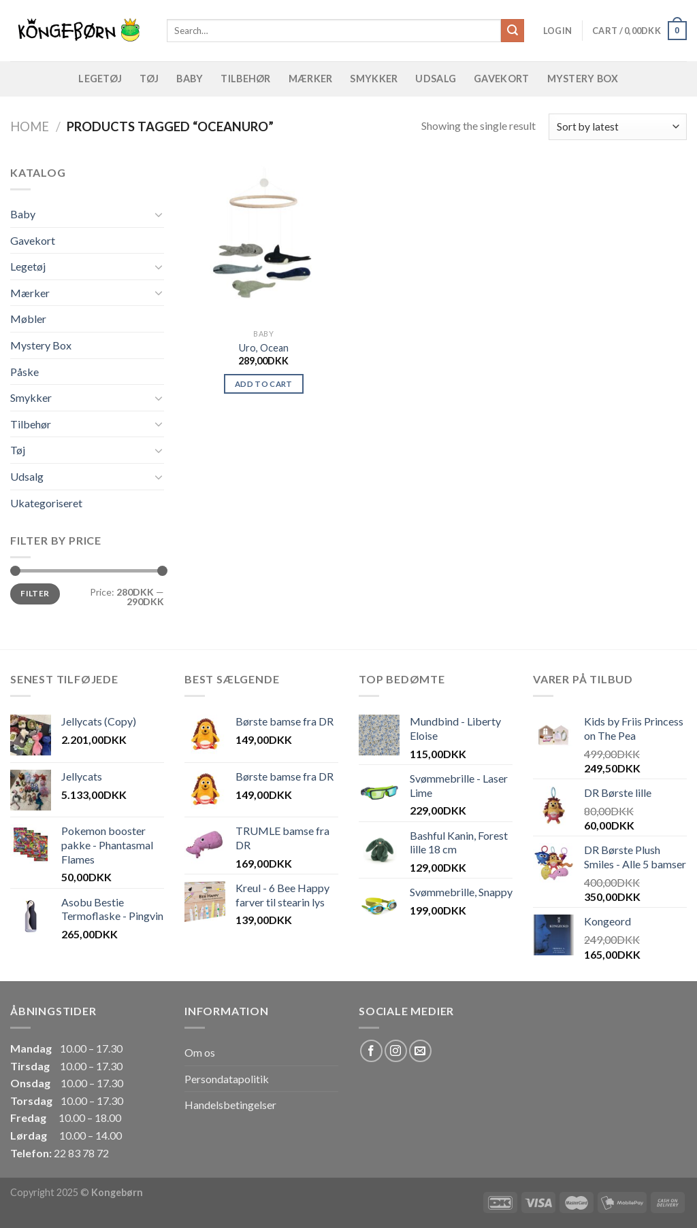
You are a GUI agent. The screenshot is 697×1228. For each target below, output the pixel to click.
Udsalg (435, 78)
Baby (189, 78)
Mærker (311, 78)
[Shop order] (618, 127)
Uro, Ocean (264, 348)
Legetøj (100, 78)
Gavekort (501, 78)
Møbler (28, 318)
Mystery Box (583, 78)
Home (29, 126)
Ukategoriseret (46, 502)
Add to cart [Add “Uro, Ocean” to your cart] (264, 383)
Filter (34, 593)
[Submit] (512, 30)
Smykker (374, 78)
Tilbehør (245, 78)
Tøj (149, 78)
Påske (24, 371)
